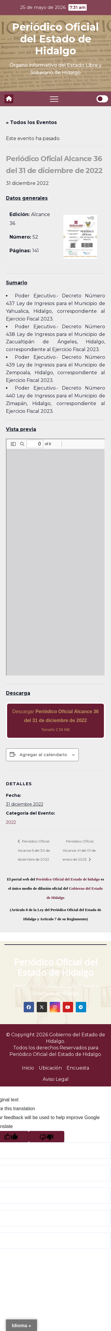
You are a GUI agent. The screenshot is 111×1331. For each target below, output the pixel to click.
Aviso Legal (56, 1079)
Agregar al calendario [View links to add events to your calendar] (43, 754)
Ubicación (50, 1068)
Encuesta (78, 1068)
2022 (11, 822)
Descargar (55, 720)
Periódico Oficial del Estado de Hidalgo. (55, 1054)
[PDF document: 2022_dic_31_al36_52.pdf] (55, 557)
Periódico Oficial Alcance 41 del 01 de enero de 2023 (79, 850)
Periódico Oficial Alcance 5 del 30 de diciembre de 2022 (34, 850)
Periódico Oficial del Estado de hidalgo (68, 879)
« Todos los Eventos (31, 122)
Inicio (28, 1068)
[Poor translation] (46, 1136)
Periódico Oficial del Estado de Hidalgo (55, 39)
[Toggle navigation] (54, 99)
